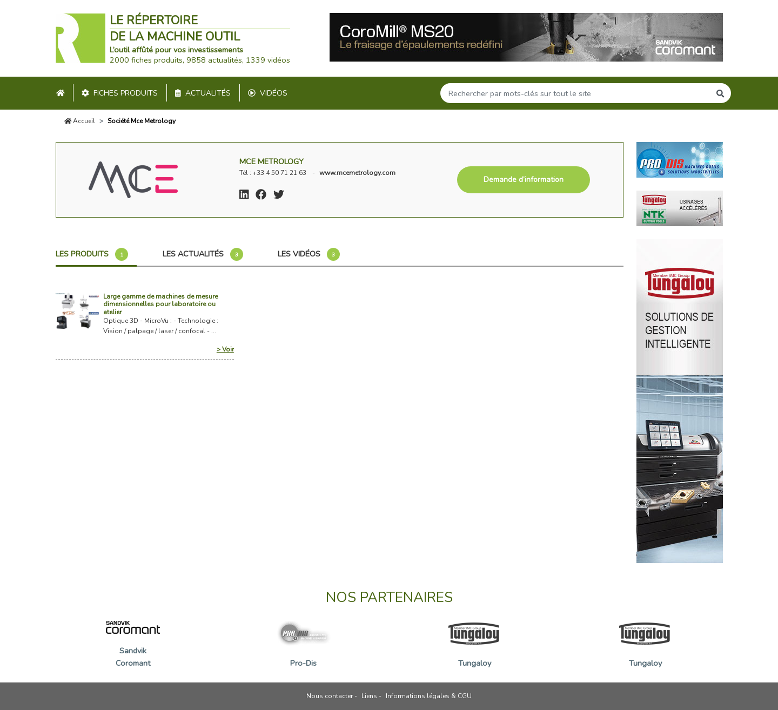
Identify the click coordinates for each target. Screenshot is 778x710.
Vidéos (267, 93)
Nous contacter (329, 696)
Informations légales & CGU (429, 696)
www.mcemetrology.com (357, 172)
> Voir (225, 349)
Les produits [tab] (92, 254)
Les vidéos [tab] (309, 254)
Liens (369, 696)
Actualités (203, 93)
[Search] (575, 93)
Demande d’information (524, 179)
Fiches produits (120, 93)
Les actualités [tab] (203, 254)
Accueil (80, 121)
